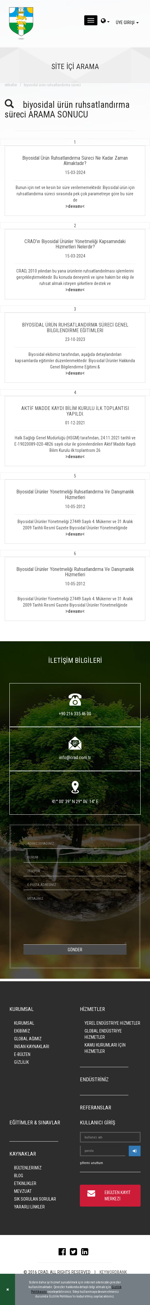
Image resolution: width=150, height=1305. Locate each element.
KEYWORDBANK (113, 1272)
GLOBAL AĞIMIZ (28, 1038)
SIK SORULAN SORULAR (35, 1199)
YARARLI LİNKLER (29, 1206)
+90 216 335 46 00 (75, 714)
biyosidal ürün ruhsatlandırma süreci (52, 85)
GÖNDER (75, 949)
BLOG (18, 1175)
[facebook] (64, 1253)
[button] (75, 177)
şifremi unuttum (91, 1163)
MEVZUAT (23, 1191)
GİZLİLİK (21, 1062)
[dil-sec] (105, 22)
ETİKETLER (11, 85)
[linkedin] (86, 1253)
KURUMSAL (24, 1023)
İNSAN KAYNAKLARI (31, 1046)
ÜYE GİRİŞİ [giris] (128, 22)
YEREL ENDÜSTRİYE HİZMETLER (112, 1023)
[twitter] (75, 1253)
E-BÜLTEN (22, 1054)
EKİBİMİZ (22, 1030)
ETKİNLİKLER (25, 1183)
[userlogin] (135, 1151)
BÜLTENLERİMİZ (28, 1167)
